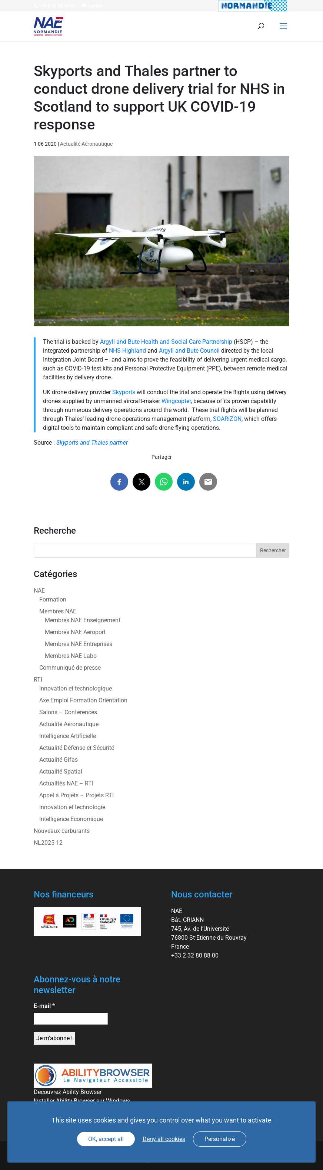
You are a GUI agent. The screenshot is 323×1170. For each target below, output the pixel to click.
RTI (38, 679)
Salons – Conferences (68, 712)
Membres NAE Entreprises (78, 643)
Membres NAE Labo (71, 655)
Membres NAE (57, 611)
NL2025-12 (48, 842)
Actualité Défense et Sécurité (76, 747)
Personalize (219, 1139)
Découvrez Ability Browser (67, 1091)
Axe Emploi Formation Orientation (83, 700)
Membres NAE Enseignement (82, 620)
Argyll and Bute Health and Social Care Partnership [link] (166, 341)
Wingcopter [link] (176, 401)
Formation (52, 599)
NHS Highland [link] (127, 350)
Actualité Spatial (60, 771)
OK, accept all (106, 1139)
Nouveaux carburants (62, 830)
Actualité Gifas (58, 759)
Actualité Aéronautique (86, 144)
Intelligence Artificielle (67, 735)
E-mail (44, 1005)
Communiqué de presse (70, 667)
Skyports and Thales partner (92, 442)
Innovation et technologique (75, 688)
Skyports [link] (123, 392)
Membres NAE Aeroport (75, 632)
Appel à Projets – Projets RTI (76, 795)
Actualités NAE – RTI (66, 783)
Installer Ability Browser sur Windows (82, 1100)
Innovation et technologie (72, 807)
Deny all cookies (164, 1139)
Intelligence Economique (71, 819)
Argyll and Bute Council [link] (189, 350)
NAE (39, 590)
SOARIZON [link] (227, 418)
